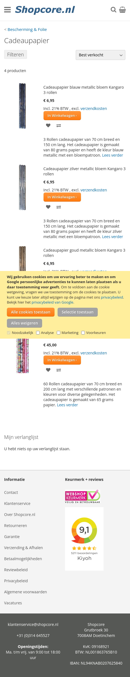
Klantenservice (17, 503)
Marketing (70, 332)
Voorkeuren (96, 332)
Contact (11, 492)
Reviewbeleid (16, 569)
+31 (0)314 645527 (33, 635)
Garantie (12, 536)
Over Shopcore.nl (19, 514)
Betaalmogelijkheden (23, 558)
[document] (65, 304)
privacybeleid (112, 297)
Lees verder (112, 155)
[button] (48, 125)
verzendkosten (93, 108)
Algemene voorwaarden (25, 591)
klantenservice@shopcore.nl (33, 624)
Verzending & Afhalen (23, 547)
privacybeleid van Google (52, 302)
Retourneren (15, 525)
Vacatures (13, 602)
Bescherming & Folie (27, 29)
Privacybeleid (16, 580)
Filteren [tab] (15, 54)
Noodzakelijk (22, 332)
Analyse (47, 332)
